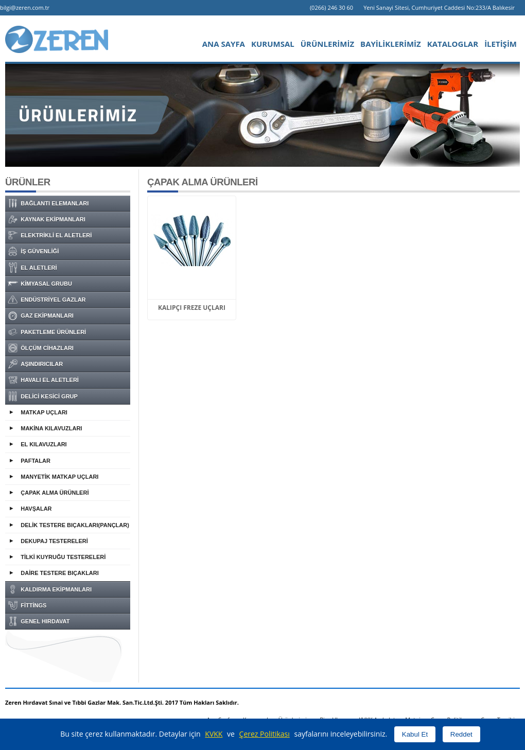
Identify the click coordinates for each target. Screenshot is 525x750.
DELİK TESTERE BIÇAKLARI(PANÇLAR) (75, 525)
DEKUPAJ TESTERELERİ (54, 541)
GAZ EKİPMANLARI (41, 315)
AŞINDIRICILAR (35, 364)
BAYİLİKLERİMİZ (390, 44)
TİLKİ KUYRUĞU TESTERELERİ (63, 557)
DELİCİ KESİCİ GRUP (43, 396)
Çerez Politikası (264, 734)
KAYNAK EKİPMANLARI (46, 219)
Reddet (461, 734)
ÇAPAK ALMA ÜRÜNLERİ (55, 493)
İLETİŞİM (500, 44)
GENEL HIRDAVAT (38, 621)
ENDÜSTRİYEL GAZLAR (47, 299)
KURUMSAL (272, 44)
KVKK (213, 734)
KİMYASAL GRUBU (40, 283)
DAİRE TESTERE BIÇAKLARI (60, 573)
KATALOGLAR (452, 44)
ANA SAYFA (223, 44)
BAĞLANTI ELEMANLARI (48, 203)
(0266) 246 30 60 (331, 7)
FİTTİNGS (27, 605)
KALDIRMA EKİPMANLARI (50, 589)
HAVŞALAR (36, 508)
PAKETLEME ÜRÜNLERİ (47, 332)
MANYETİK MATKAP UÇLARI (59, 477)
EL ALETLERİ (32, 268)
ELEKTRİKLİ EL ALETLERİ (50, 235)
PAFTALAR (35, 461)
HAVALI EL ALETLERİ (43, 380)
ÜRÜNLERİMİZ (327, 44)
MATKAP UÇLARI (44, 412)
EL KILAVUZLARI (43, 444)
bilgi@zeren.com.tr (24, 7)
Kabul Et (415, 734)
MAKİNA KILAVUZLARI (51, 428)
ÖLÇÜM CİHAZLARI (41, 348)
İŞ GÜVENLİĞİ (33, 251)
